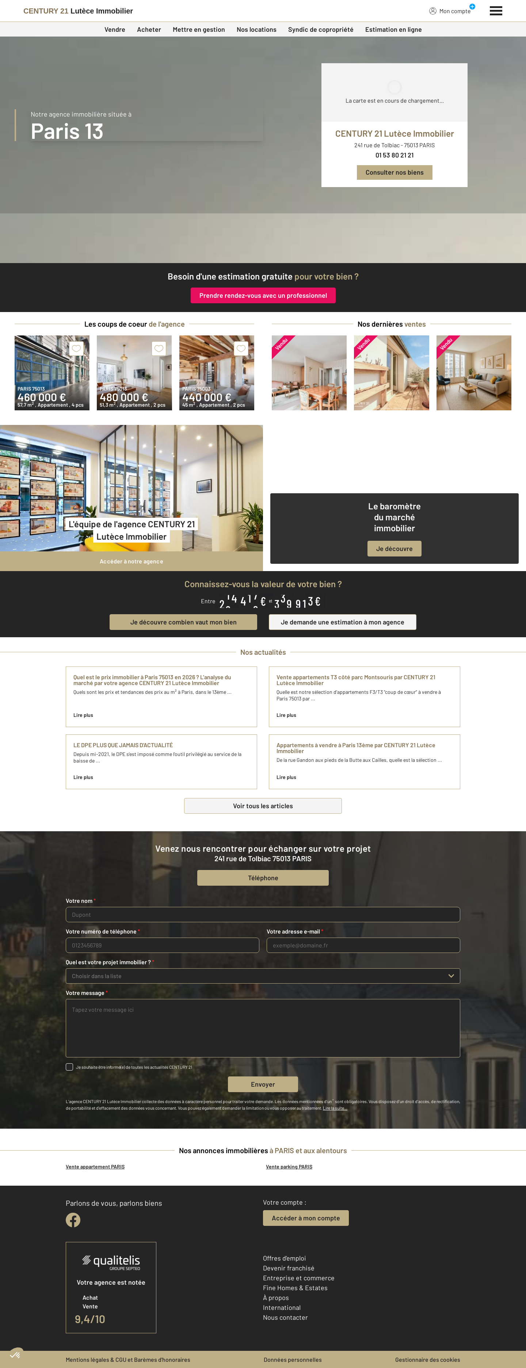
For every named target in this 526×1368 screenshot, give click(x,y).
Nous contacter (285, 1317)
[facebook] (73, 1220)
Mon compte (450, 11)
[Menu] (496, 9)
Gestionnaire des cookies (427, 1359)
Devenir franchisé (289, 1268)
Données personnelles (293, 1359)
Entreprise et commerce (299, 1278)
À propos (276, 1297)
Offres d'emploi (284, 1258)
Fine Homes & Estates (295, 1288)
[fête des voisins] (263, 238)
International (282, 1307)
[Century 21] (78, 11)
